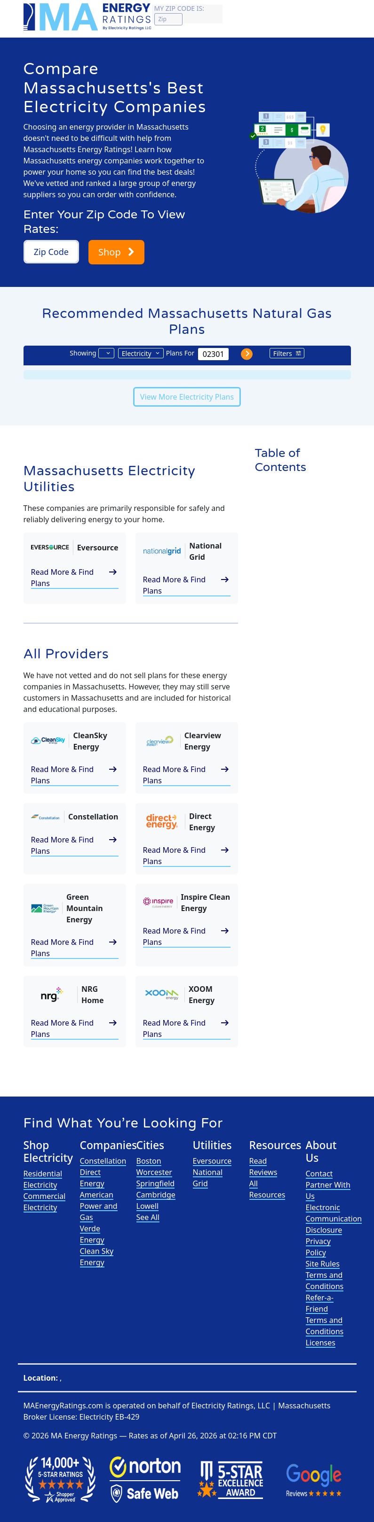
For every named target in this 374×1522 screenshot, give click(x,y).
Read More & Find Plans (75, 577)
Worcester (154, 1172)
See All (147, 1217)
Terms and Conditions (325, 1280)
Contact (319, 1173)
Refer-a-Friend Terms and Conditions (325, 1314)
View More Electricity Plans (187, 397)
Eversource (212, 1161)
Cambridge (155, 1195)
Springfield (155, 1183)
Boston (148, 1161)
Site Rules (323, 1264)
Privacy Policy (318, 1247)
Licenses (320, 1342)
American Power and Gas (99, 1206)
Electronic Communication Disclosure (334, 1218)
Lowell (147, 1206)
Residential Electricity (43, 1179)
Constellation (103, 1161)
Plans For (180, 352)
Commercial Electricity (45, 1202)
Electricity (136, 353)
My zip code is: (179, 8)
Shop (116, 252)
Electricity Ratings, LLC (230, 1405)
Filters (282, 353)
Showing (83, 352)
